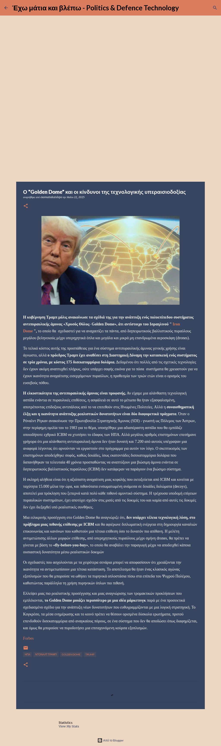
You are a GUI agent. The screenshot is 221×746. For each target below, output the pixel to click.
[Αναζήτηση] (215, 8)
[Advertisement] (110, 147)
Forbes (28, 638)
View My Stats (69, 726)
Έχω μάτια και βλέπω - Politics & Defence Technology (95, 7)
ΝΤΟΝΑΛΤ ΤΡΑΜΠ (46, 654)
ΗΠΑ (27, 654)
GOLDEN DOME (71, 654)
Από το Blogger (110, 740)
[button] (25, 206)
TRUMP (89, 654)
